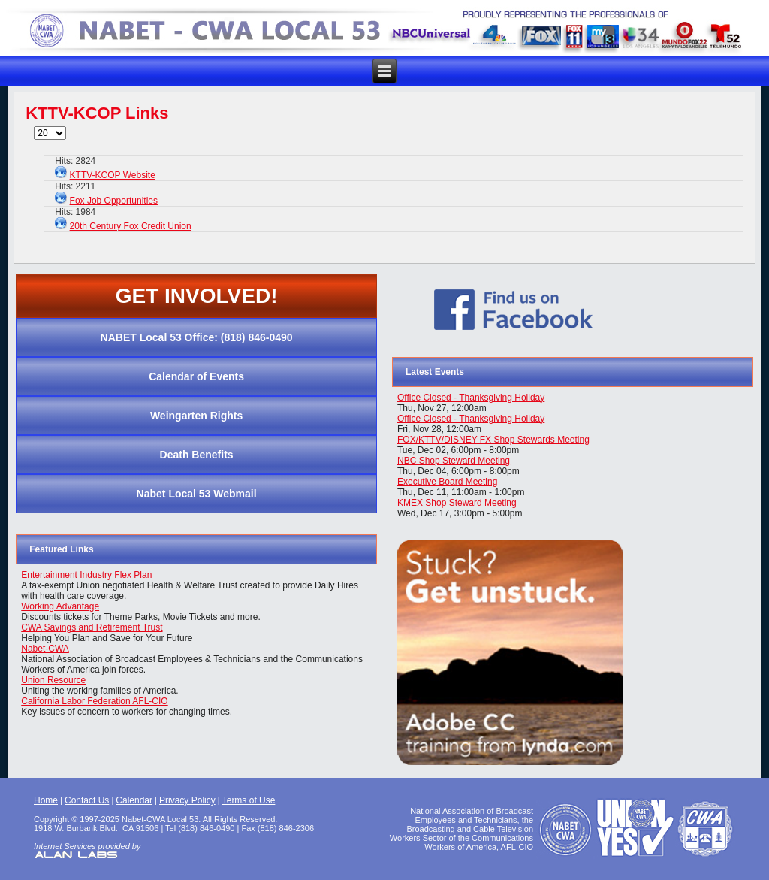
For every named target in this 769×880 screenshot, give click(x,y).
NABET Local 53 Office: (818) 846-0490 (197, 337)
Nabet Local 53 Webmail (197, 494)
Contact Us (87, 800)
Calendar (134, 800)
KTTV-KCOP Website (112, 175)
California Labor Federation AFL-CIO (94, 701)
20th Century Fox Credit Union (130, 226)
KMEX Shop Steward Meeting (457, 502)
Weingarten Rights (196, 416)
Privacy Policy (187, 800)
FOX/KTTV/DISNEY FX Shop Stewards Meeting (493, 439)
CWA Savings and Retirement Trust (91, 627)
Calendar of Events (196, 376)
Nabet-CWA (45, 648)
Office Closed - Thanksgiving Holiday (470, 397)
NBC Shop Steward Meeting (453, 460)
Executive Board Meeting (447, 481)
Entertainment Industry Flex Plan (86, 575)
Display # (34, 126)
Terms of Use (249, 800)
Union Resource (53, 680)
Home (46, 800)
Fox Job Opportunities (114, 200)
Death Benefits (197, 455)
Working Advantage (60, 606)
